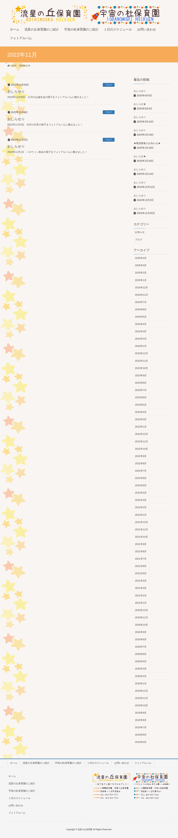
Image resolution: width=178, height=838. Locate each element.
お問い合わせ (121, 763)
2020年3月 (141, 668)
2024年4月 (141, 324)
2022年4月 (141, 492)
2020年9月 (141, 632)
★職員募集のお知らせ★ (147, 143)
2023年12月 (141, 353)
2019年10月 (141, 705)
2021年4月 (141, 580)
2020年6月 (141, 654)
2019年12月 (141, 690)
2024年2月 (141, 338)
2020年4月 (141, 661)
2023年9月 (141, 375)
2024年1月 (141, 346)
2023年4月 (141, 412)
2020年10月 (141, 624)
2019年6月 (141, 734)
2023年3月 (141, 419)
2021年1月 (141, 602)
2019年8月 (141, 720)
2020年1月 (141, 683)
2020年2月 (141, 676)
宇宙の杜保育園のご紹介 (68, 763)
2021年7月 (141, 558)
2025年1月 (141, 280)
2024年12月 (141, 287)
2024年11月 (141, 294)
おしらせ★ (140, 104)
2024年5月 (141, 316)
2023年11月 (141, 360)
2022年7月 (141, 470)
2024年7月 (141, 302)
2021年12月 (141, 522)
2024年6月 (141, 309)
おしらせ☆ (16, 91)
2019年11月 (141, 698)
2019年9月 (141, 712)
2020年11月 (141, 617)
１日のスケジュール (98, 763)
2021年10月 (141, 536)
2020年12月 (141, 610)
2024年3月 (141, 331)
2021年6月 (141, 566)
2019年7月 (141, 727)
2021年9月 (141, 544)
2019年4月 (141, 742)
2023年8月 (141, 382)
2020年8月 (141, 639)
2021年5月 (141, 573)
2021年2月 (141, 595)
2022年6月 (141, 478)
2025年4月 (141, 258)
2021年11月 (141, 529)
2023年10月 (141, 368)
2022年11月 (141, 441)
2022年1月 (141, 514)
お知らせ (140, 232)
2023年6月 (141, 397)
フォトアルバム (142, 763)
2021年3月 (141, 588)
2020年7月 (141, 646)
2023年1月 (141, 426)
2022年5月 (141, 485)
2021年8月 (141, 551)
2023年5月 (141, 404)
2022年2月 (141, 507)
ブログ (109, 85)
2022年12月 (141, 434)
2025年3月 (141, 265)
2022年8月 (141, 463)
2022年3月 (141, 500)
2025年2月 (141, 272)
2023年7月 (141, 390)
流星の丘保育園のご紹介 (36, 763)
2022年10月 (141, 448)
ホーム (13, 763)
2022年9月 (141, 456)
